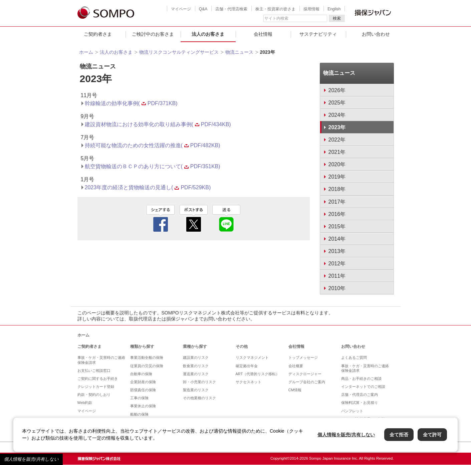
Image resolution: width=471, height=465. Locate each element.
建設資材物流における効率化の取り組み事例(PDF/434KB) (158, 124)
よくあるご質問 (354, 358)
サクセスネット (248, 382)
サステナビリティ (318, 34)
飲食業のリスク (196, 366)
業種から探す (195, 346)
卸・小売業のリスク (199, 382)
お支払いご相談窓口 (93, 371)
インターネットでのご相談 (363, 387)
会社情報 (263, 34)
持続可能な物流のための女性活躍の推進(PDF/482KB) (152, 145)
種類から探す (142, 346)
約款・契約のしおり (93, 395)
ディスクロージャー (304, 374)
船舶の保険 (139, 414)
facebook (161, 218)
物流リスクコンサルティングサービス (179, 52)
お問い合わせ (376, 34)
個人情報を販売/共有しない (31, 459)
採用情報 (311, 9)
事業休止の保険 (143, 406)
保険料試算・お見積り (359, 403)
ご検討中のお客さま (153, 34)
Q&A (203, 9)
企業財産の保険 (143, 382)
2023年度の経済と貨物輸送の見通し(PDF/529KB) (148, 187)
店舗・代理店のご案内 (359, 395)
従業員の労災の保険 (146, 366)
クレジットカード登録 (95, 387)
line (226, 218)
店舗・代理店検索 (231, 9)
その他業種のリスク (199, 398)
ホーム (86, 52)
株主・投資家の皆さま (275, 9)
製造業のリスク (196, 390)
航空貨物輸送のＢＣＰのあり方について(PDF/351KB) (152, 166)
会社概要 (295, 366)
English (333, 9)
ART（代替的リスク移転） (258, 374)
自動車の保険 (141, 374)
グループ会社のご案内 (306, 382)
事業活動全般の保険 (146, 358)
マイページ (181, 9)
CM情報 (294, 390)
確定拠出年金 (247, 366)
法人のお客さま (208, 34)
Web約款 (84, 403)
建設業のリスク (196, 358)
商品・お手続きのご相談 (361, 379)
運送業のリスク (196, 374)
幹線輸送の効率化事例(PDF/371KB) (131, 103)
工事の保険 (139, 398)
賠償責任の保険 (143, 390)
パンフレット (352, 411)
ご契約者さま (98, 34)
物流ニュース (239, 52)
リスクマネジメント (252, 358)
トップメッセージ (303, 358)
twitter (194, 218)
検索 (337, 18)
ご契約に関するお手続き (97, 379)
